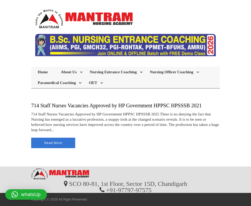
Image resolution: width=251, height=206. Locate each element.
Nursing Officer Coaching (171, 72)
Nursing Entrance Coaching (113, 72)
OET (93, 83)
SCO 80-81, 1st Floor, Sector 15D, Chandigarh (128, 183)
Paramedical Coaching (57, 83)
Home (43, 72)
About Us (69, 72)
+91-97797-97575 (129, 190)
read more (53, 143)
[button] (26, 194)
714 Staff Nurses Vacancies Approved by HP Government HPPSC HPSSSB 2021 (116, 105)
